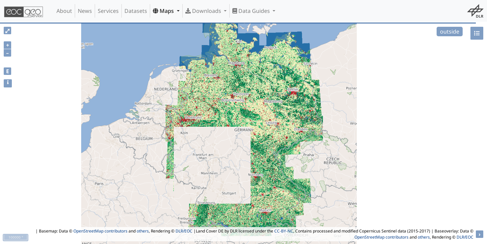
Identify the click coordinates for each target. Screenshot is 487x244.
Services (108, 11)
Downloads (204, 11)
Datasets (135, 11)
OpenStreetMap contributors (100, 231)
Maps (164, 11)
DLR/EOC (184, 231)
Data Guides (251, 11)
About (64, 11)
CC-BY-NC (283, 231)
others (143, 231)
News (85, 11)
